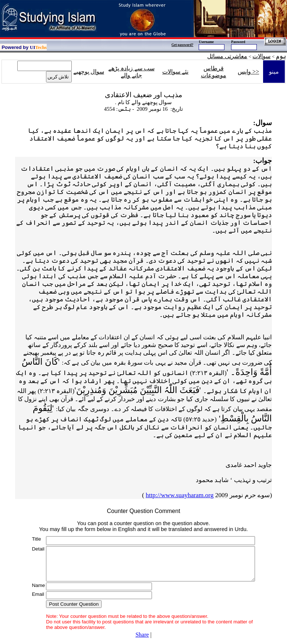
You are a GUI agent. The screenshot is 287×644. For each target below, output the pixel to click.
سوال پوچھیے (88, 71)
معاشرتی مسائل (227, 56)
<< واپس (248, 71)
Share (142, 634)
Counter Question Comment (143, 511)
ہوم (281, 56)
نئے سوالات (175, 71)
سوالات (261, 56)
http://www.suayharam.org (179, 495)
